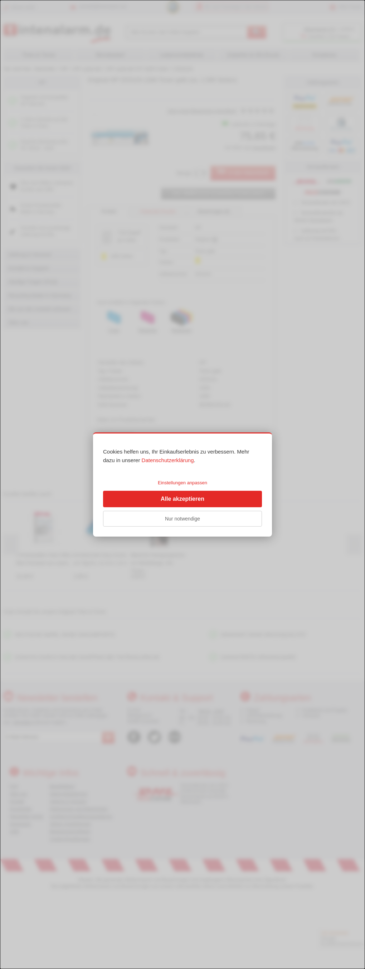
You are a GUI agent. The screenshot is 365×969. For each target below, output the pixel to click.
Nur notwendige (182, 519)
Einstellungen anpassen (182, 482)
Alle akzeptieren (182, 499)
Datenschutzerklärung (168, 460)
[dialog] (182, 484)
